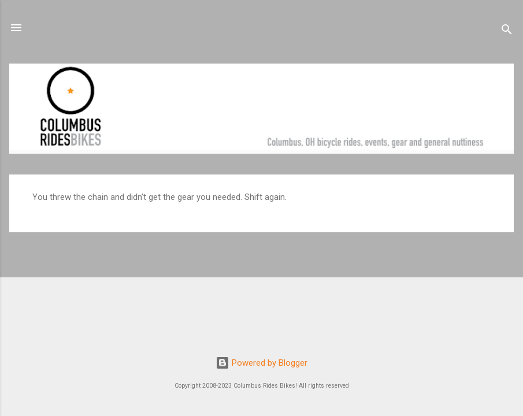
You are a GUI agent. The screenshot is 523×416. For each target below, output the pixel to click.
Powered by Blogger (261, 363)
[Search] (507, 31)
